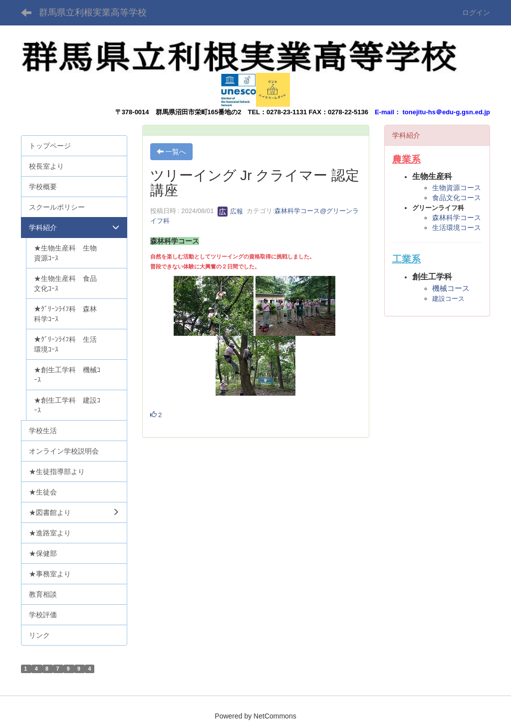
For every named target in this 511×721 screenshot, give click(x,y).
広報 (231, 211)
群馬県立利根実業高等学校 (93, 12)
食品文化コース (456, 198)
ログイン (476, 12)
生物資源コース (456, 188)
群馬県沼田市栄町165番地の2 (199, 112)
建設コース (448, 298)
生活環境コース (456, 228)
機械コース (451, 288)
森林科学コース (456, 218)
